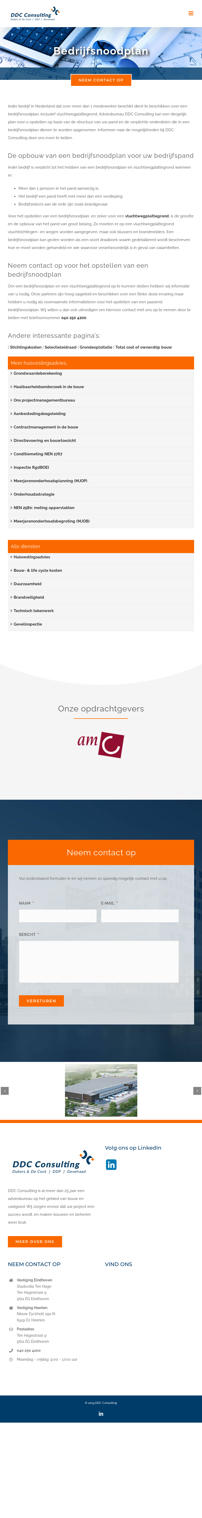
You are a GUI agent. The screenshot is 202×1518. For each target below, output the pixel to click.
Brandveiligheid (29, 597)
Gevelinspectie (28, 624)
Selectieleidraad (61, 347)
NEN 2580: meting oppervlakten (44, 507)
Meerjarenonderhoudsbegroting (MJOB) (52, 521)
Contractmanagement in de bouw (46, 427)
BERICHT (29, 934)
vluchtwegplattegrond (147, 216)
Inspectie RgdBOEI (31, 467)
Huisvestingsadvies (32, 557)
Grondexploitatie (96, 347)
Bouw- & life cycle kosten (38, 570)
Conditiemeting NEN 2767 (38, 454)
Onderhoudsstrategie (34, 494)
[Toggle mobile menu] (191, 13)
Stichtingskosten (26, 347)
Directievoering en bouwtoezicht (45, 440)
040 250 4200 (73, 317)
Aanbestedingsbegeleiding (40, 413)
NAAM (26, 903)
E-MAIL (109, 903)
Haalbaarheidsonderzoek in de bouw (49, 386)
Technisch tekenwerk (34, 610)
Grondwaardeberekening (38, 373)
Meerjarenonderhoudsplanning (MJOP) (50, 481)
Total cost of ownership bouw (143, 347)
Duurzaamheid (28, 584)
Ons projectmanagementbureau (44, 400)
